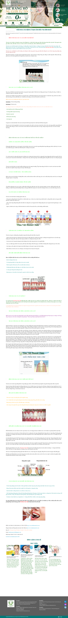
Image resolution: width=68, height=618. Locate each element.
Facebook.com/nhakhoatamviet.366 (12, 536)
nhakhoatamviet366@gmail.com (15, 532)
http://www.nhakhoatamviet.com (33, 525)
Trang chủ (7, 27)
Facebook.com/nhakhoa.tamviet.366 (24, 604)
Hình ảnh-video (52, 6)
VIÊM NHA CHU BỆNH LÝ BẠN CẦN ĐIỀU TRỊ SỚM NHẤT (25, 27)
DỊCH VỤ (19, 6)
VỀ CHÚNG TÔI (14, 6)
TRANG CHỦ (8, 6)
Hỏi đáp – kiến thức (30, 6)
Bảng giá (24, 6)
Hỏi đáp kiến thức (13, 27)
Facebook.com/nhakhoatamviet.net (50, 605)
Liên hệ (59, 6)
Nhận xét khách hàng (39, 6)
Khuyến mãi (46, 6)
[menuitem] (7, 27)
